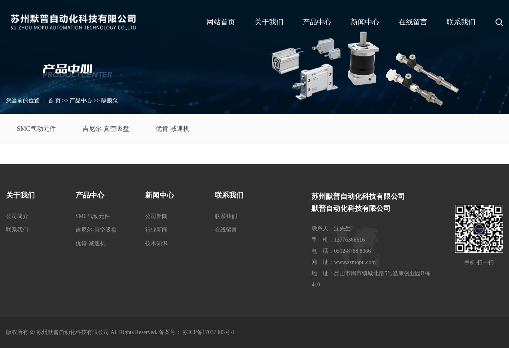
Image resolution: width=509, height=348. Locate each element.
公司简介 (17, 216)
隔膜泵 (109, 101)
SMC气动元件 (36, 128)
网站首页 (220, 22)
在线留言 (413, 22)
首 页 (54, 101)
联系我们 (461, 22)
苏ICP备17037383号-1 (208, 332)
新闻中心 (365, 22)
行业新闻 (156, 230)
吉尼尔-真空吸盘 (105, 128)
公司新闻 (156, 216)
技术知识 (156, 243)
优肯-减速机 (173, 128)
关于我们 (269, 22)
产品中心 (317, 22)
